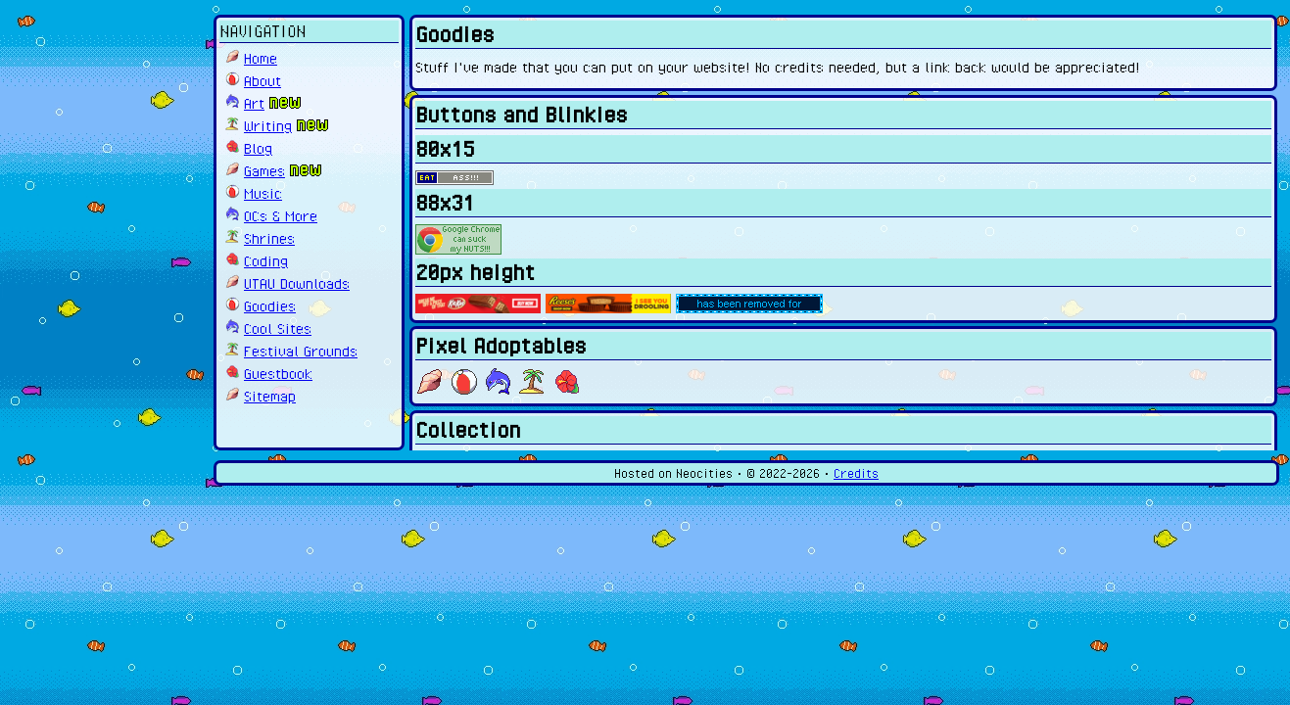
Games (264, 170)
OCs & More (280, 215)
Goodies (270, 305)
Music (263, 193)
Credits (856, 473)
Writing (268, 125)
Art (254, 103)
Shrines (269, 238)
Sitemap (270, 395)
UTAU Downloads (297, 283)
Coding (266, 260)
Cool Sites (277, 328)
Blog (258, 148)
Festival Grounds (301, 350)
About (262, 80)
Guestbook (278, 373)
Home (260, 58)
